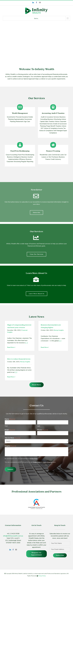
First (6, 426)
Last (38, 426)
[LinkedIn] (10, 549)
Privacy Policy (33, 458)
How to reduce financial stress (18, 359)
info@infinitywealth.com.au (13, 536)
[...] (26, 343)
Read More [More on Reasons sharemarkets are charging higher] (44, 347)
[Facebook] (13, 549)
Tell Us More (12, 438)
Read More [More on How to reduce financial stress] (10, 377)
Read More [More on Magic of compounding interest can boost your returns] (10, 347)
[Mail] (16, 549)
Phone (42, 430)
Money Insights (59, 330)
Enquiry (10, 446)
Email (10, 430)
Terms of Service (47, 462)
